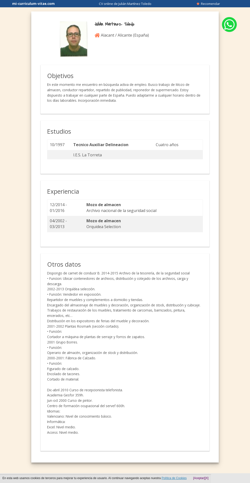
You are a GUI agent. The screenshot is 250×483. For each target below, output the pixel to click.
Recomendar (208, 3)
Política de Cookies (174, 478)
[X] (206, 478)
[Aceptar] (199, 478)
